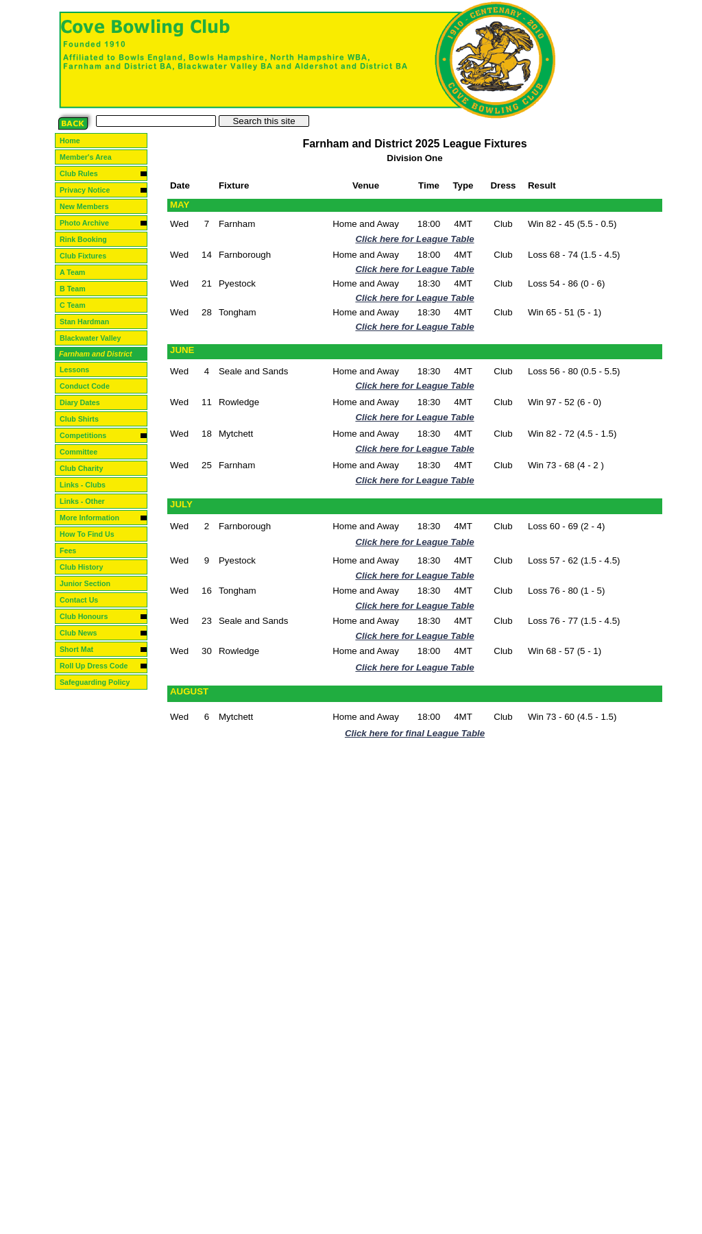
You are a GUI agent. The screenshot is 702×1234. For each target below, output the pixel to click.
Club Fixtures (88, 256)
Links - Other (88, 501)
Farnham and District (101, 354)
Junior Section (90, 583)
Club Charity (87, 468)
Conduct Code (90, 386)
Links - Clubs (88, 485)
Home (75, 140)
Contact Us (84, 600)
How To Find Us (92, 534)
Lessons (80, 369)
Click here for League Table (414, 239)
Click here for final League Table (415, 733)
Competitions (88, 435)
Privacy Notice (90, 190)
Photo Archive (90, 223)
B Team (79, 289)
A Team (79, 272)
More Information (95, 517)
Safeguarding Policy (100, 682)
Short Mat (82, 649)
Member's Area (91, 157)
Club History (87, 567)
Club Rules (84, 173)
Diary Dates (85, 402)
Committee (84, 452)
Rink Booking (89, 239)
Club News (84, 633)
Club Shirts (85, 419)
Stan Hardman (90, 321)
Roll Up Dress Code (99, 666)
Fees (73, 550)
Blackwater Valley (96, 338)
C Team (79, 305)
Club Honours (89, 616)
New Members (90, 206)
